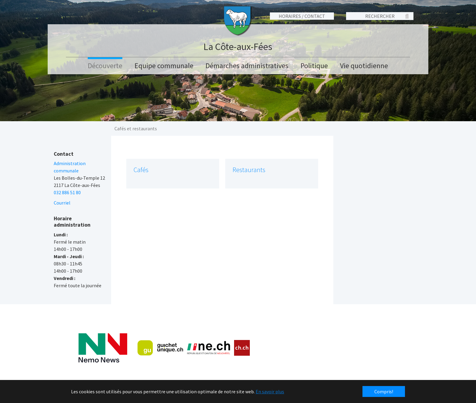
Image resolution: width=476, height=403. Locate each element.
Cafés (141, 170)
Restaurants (249, 170)
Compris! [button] (383, 391)
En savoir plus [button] (270, 391)
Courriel (62, 203)
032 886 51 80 (67, 192)
